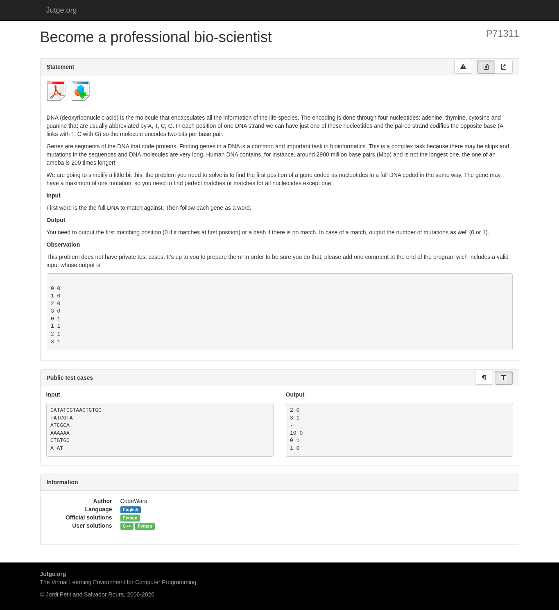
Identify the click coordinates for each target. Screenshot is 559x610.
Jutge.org (61, 10)
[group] (486, 67)
